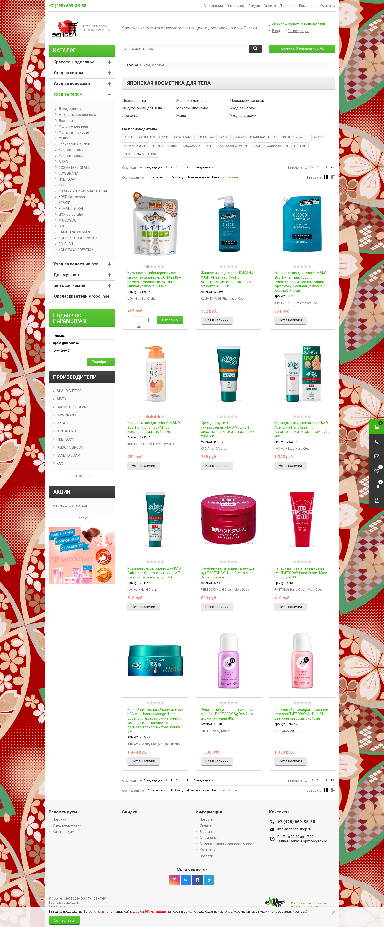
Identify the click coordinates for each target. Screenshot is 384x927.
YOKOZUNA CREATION (140, 154)
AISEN (128, 137)
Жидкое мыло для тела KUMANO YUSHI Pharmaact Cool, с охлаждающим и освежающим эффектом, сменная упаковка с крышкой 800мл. (300, 282)
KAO (223, 137)
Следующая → (203, 167)
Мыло (181, 115)
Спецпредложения (68, 825)
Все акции (82, 517)
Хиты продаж (63, 832)
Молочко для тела (191, 100)
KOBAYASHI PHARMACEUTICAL (255, 137)
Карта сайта (57, 906)
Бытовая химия (69, 285)
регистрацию (98, 911)
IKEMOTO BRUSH (70, 447)
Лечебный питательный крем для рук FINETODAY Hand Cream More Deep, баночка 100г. (228, 572)
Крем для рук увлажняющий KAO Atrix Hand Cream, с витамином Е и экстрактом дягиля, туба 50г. (154, 572)
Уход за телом (68, 94)
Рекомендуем (63, 811)
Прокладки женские (247, 100)
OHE (209, 145)
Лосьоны (130, 115)
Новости (206, 819)
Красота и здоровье (74, 61)
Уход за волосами (71, 83)
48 (325, 167)
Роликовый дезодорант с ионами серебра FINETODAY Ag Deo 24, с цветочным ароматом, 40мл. (301, 714)
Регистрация (298, 31)
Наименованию (198, 177)
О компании (213, 6)
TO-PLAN (300, 145)
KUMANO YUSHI (135, 145)
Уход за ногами (243, 108)
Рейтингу (177, 177)
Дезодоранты (134, 100)
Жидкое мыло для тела (142, 108)
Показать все (81, 476)
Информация (209, 811)
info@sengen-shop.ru (294, 829)
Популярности (158, 177)
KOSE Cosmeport (295, 137)
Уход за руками (243, 115)
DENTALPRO (66, 431)
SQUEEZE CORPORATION (270, 145)
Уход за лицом (68, 72)
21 (188, 167)
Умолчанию (231, 177)
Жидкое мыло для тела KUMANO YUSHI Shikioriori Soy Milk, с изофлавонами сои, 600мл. (153, 427)
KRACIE (318, 137)
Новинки (59, 819)
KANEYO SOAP (68, 455)
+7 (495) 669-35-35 (67, 5)
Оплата (270, 6)
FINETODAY (206, 137)
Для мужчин (66, 274)
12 (311, 167)
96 (332, 167)
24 (318, 167)
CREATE (63, 423)
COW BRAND (183, 137)
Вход (276, 31)
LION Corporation (165, 145)
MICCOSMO (191, 145)
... (182, 167)
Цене (215, 177)
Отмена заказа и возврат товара (226, 844)
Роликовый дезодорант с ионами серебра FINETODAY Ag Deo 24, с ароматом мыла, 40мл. (228, 714)
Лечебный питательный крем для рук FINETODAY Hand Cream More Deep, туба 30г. (301, 572)
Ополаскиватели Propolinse (81, 296)
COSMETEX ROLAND (153, 137)
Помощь (307, 6)
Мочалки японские (192, 108)
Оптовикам (236, 6)
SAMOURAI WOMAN (232, 145)
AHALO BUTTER (69, 391)
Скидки (254, 6)
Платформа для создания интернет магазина (309, 905)
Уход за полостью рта (75, 263)
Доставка (287, 6)
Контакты (327, 6)
